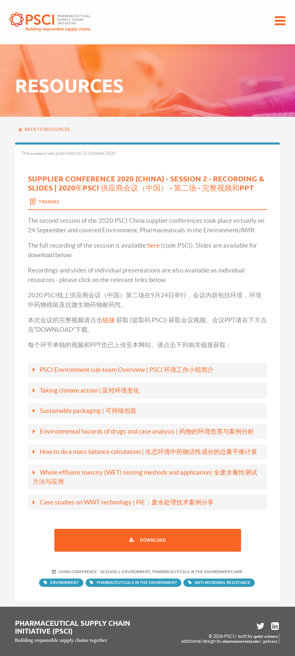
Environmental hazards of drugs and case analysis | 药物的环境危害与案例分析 (147, 431)
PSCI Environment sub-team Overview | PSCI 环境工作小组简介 (127, 369)
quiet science (266, 636)
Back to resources (44, 129)
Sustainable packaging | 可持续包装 (88, 410)
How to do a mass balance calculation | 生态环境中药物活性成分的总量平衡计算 (148, 451)
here (153, 245)
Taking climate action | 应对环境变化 (89, 390)
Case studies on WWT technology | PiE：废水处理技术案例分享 (127, 502)
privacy (270, 641)
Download (153, 540)
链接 (108, 319)
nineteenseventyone (240, 641)
